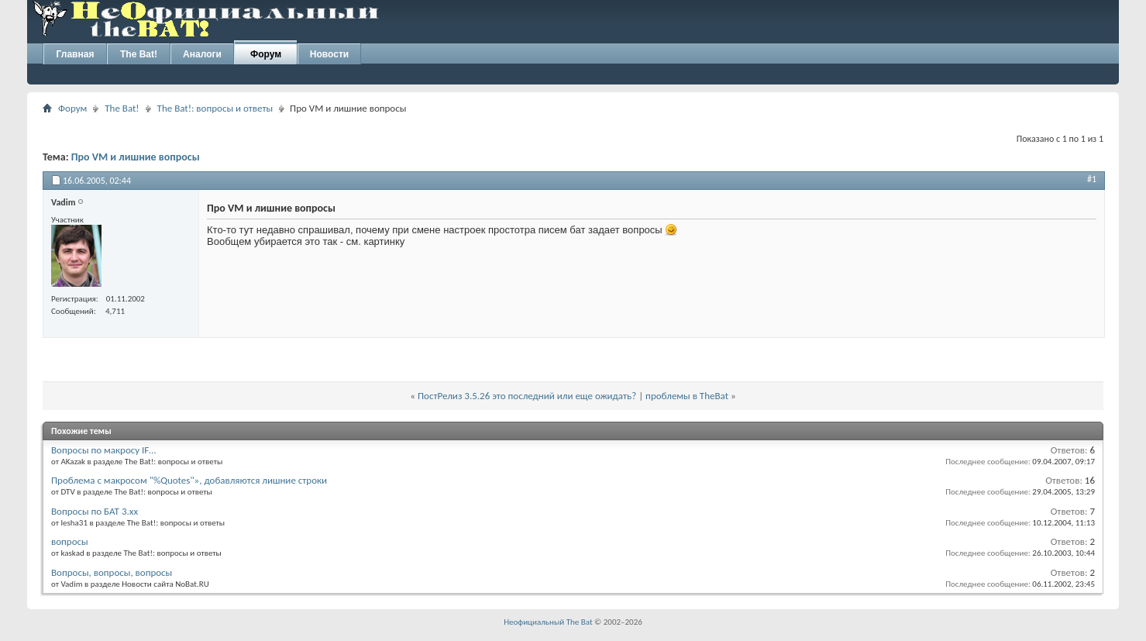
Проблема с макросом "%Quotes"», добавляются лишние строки (189, 480)
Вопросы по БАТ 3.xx (94, 511)
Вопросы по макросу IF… (103, 450)
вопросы (69, 541)
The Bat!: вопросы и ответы (215, 108)
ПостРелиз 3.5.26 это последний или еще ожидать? (527, 395)
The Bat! (138, 54)
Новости (329, 54)
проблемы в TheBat (686, 395)
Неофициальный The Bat (548, 622)
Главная (76, 54)
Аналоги (202, 54)
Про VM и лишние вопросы (135, 157)
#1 (1091, 179)
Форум (265, 54)
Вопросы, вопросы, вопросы (111, 572)
